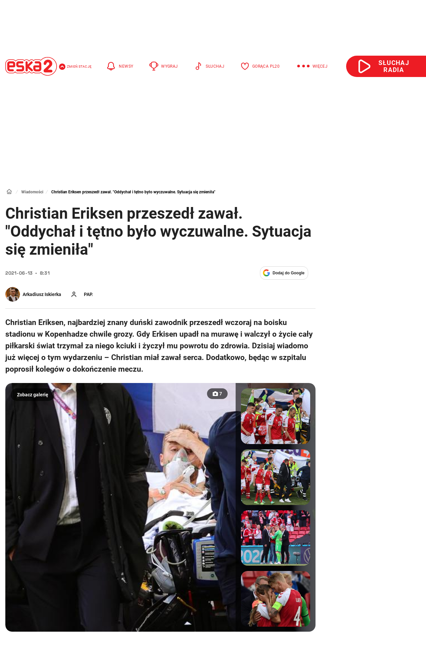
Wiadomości (32, 192)
